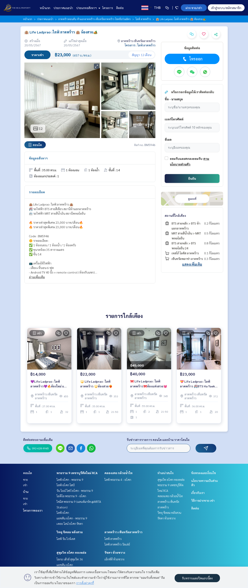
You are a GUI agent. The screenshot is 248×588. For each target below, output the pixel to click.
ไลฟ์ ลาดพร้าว (143, 19)
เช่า (25, 485)
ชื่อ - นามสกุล (174, 99)
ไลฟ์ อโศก (63, 512)
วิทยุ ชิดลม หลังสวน (70, 532)
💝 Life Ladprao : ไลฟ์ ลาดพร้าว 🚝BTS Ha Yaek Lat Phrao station (197, 384)
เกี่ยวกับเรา (198, 493)
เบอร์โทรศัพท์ (174, 119)
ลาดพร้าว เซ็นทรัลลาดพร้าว (123, 532)
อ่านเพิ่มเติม (37, 277)
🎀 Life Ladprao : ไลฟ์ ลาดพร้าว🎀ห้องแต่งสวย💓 (148, 383)
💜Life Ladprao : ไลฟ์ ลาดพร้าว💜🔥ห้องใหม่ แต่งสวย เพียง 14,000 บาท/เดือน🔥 (49, 384)
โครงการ (107, 8)
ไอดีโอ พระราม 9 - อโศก (71, 496)
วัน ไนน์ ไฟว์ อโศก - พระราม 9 (75, 490)
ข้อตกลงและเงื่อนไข (203, 473)
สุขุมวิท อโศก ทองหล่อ (71, 552)
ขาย (25, 479)
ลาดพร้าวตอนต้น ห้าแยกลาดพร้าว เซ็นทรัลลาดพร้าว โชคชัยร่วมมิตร (94, 19)
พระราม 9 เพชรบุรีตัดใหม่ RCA (77, 473)
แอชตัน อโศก (65, 565)
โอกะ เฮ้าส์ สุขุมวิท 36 (70, 559)
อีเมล (168, 139)
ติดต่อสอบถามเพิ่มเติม (38, 440)
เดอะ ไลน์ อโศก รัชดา (70, 523)
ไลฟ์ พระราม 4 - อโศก (117, 479)
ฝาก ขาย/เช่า (194, 8)
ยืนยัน (192, 178)
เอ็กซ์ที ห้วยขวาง (114, 559)
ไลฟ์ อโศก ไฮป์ (66, 485)
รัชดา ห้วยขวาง (114, 552)
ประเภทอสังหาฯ (87, 8)
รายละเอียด (37, 192)
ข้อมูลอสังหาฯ (38, 158)
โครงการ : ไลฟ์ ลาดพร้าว (140, 45)
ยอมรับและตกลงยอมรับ (186, 158)
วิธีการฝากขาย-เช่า (203, 500)
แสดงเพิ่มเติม (192, 264)
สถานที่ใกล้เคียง (175, 215)
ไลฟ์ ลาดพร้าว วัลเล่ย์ (117, 544)
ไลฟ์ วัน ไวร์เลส (66, 539)
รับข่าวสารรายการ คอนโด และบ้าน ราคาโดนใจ (158, 440)
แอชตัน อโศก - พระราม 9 (72, 518)
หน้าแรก (45, 8)
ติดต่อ (120, 8)
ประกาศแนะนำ (63, 8)
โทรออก (192, 58)
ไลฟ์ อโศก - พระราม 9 (70, 479)
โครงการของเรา (33, 510)
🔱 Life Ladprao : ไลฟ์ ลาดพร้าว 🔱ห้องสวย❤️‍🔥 (96, 383)
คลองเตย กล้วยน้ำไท (118, 473)
